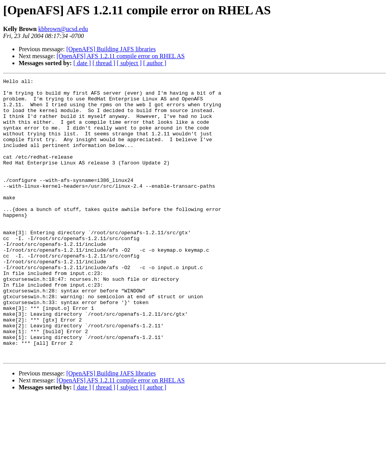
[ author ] (155, 63)
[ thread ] (103, 63)
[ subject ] (129, 63)
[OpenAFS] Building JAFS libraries (111, 49)
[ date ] (82, 63)
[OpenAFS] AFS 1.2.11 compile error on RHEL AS (121, 56)
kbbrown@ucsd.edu (63, 29)
